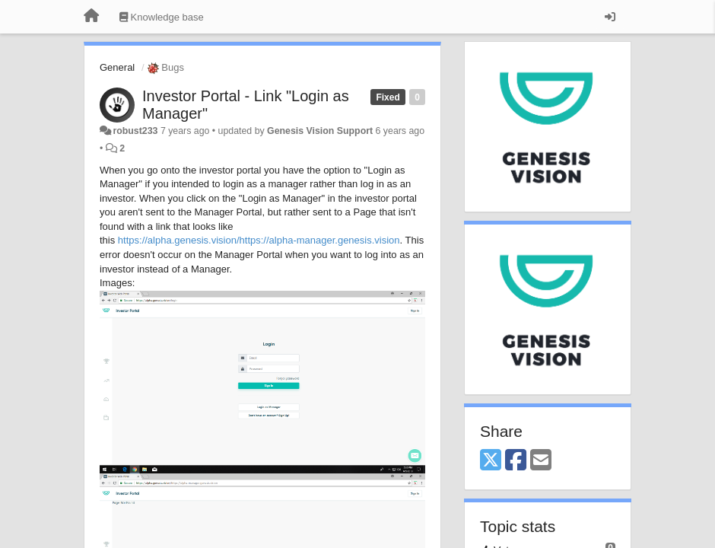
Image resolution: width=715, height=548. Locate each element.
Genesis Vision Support (320, 131)
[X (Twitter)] (490, 461)
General (117, 67)
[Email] (540, 461)
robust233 (135, 131)
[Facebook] (515, 461)
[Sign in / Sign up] (610, 17)
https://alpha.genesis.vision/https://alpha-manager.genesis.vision (259, 240)
